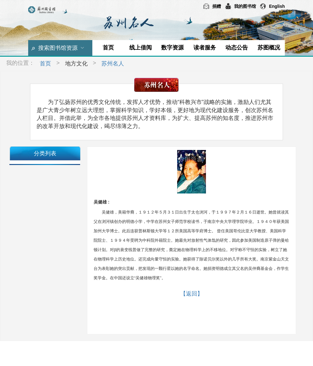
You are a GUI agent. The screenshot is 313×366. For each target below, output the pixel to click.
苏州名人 (112, 63)
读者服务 (204, 47)
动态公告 (236, 47)
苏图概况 (269, 47)
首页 (108, 47)
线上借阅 (140, 47)
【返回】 (191, 294)
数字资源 (172, 47)
